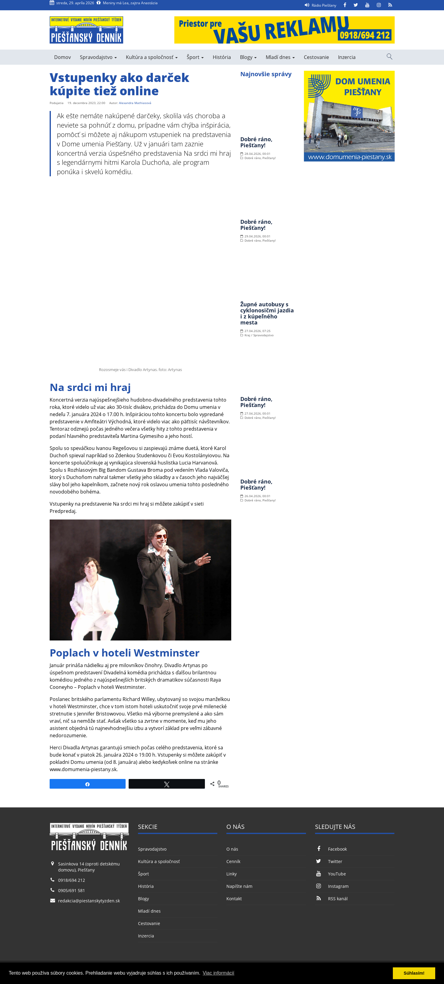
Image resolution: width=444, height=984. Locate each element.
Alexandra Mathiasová (135, 103)
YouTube (330, 874)
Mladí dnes (280, 57)
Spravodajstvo (98, 57)
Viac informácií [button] (219, 973)
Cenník (233, 861)
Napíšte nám (239, 886)
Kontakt (234, 898)
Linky (231, 874)
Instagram (332, 886)
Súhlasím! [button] (414, 973)
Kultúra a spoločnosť (152, 57)
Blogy (248, 57)
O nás (232, 849)
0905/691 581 (71, 890)
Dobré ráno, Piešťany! (256, 142)
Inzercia (347, 57)
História (222, 57)
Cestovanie (316, 57)
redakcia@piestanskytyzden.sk (89, 901)
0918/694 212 (71, 880)
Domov (62, 57)
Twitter (328, 861)
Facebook (331, 849)
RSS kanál (331, 898)
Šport (195, 57)
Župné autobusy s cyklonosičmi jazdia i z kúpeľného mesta (267, 313)
